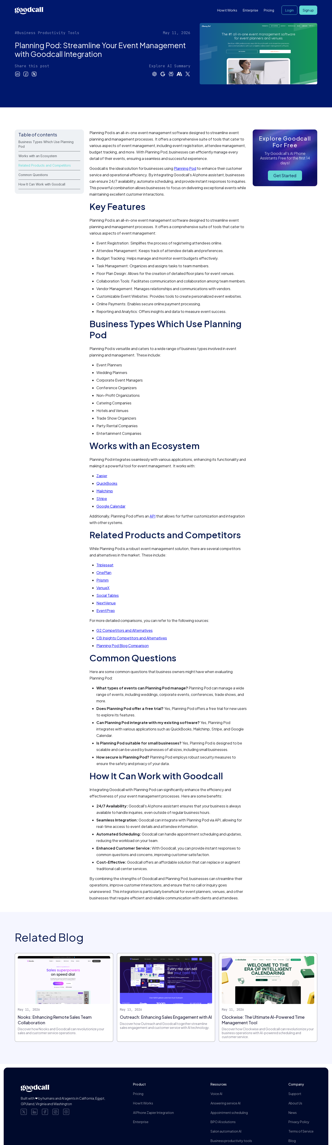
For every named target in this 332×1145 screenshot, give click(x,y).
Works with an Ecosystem (37, 156)
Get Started (284, 175)
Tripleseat (104, 564)
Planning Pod (185, 168)
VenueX (103, 587)
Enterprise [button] (250, 10)
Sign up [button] (308, 10)
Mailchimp (104, 491)
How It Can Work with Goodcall (41, 184)
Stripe (101, 498)
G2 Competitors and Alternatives (124, 630)
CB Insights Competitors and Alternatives (131, 638)
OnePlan (103, 572)
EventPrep (105, 610)
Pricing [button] (269, 10)
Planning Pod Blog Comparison (122, 645)
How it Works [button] (227, 10)
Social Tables (107, 595)
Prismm (102, 580)
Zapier (101, 475)
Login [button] (289, 10)
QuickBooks (106, 483)
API (152, 516)
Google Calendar (110, 506)
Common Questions (33, 175)
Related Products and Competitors (44, 165)
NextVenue (106, 602)
